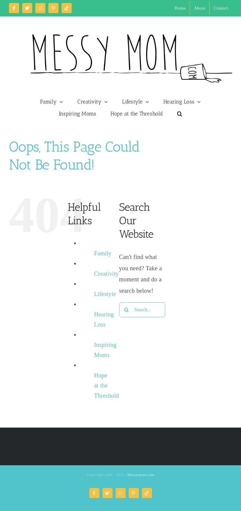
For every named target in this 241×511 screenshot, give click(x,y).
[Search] (126, 309)
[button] (179, 114)
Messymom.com (140, 474)
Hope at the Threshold (106, 385)
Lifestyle (105, 294)
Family (102, 253)
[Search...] (142, 309)
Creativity (106, 273)
